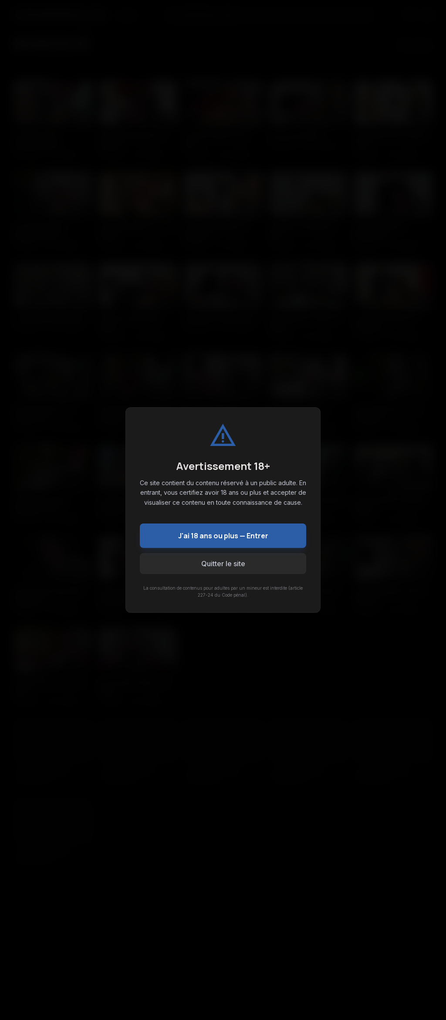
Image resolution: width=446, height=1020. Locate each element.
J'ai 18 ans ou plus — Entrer (223, 535)
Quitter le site (223, 563)
